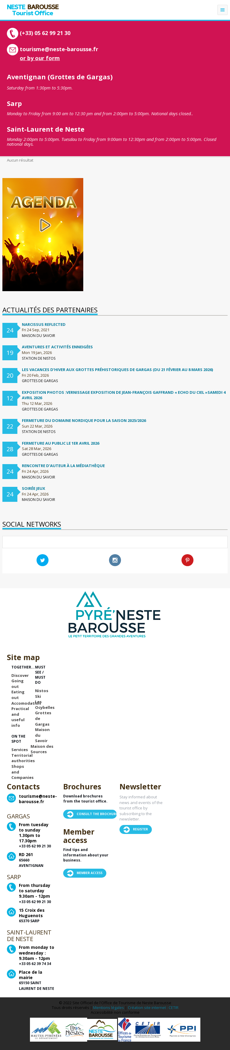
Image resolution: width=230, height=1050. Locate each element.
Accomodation (26, 703)
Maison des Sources (42, 749)
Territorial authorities (23, 758)
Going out (17, 683)
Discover (20, 675)
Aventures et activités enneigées (57, 347)
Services (19, 749)
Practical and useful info (20, 717)
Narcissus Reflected (44, 324)
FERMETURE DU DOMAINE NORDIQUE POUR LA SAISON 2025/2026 (84, 420)
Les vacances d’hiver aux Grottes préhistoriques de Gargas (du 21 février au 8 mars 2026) (117, 369)
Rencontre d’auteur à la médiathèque (63, 465)
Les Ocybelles (45, 704)
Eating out (18, 694)
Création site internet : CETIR (153, 1007)
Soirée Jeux (33, 488)
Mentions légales (108, 1007)
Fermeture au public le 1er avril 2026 (60, 443)
